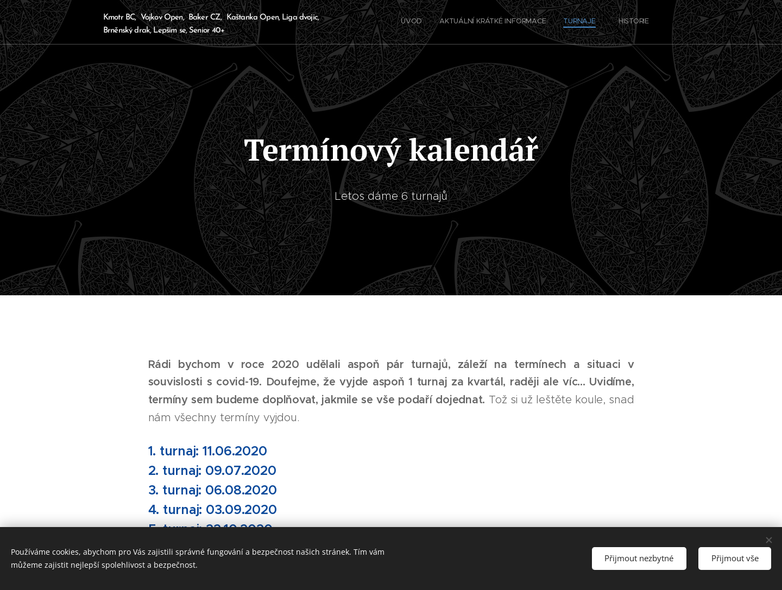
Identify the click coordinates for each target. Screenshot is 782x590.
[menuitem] (607, 22)
